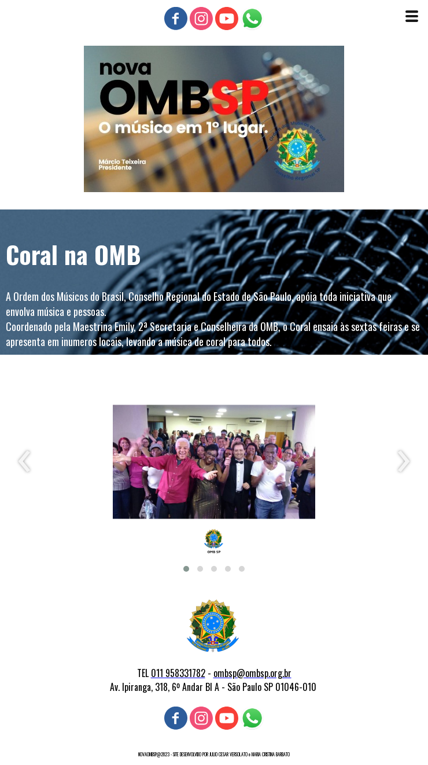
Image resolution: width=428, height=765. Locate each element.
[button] (186, 569)
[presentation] (24, 462)
